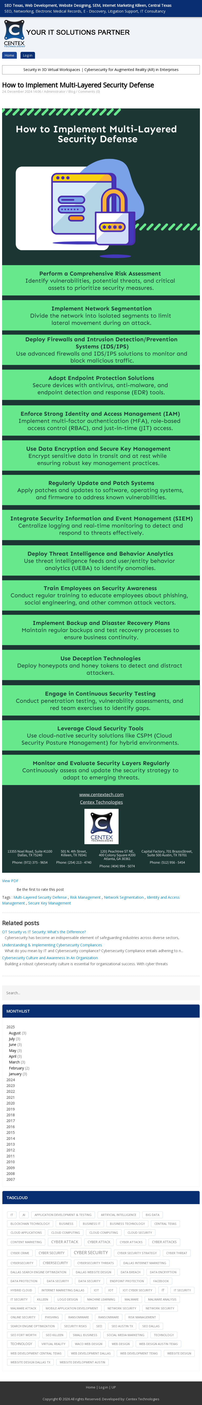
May (12, 1050)
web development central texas (36, 1353)
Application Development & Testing (63, 1215)
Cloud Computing (103, 1232)
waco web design (88, 1344)
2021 (10, 1097)
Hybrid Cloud (21, 1290)
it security (182, 1290)
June (12, 1044)
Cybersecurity (55, 1263)
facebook (161, 1281)
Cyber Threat (176, 1253)
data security (58, 1281)
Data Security (89, 1281)
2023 (10, 1085)
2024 (10, 1079)
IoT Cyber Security (137, 1290)
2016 (10, 1126)
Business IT (91, 1224)
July (12, 1038)
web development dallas (91, 1353)
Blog (71, 91)
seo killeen (54, 1335)
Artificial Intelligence (118, 1215)
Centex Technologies (142, 1399)
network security (122, 1308)
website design (179, 1353)
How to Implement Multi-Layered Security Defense (78, 84)
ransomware (78, 1317)
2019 (10, 1109)
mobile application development (72, 1308)
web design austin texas (158, 1344)
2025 (101, 1050)
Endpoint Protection (127, 1281)
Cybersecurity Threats (95, 1263)
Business (66, 1224)
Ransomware (108, 1317)
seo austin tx (122, 1326)
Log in (27, 55)
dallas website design (93, 1272)
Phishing (52, 1317)
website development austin (82, 1362)
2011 (10, 1156)
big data (152, 1215)
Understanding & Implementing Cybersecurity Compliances (52, 944)
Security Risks (75, 1326)
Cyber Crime (20, 1253)
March (14, 1062)
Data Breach (130, 1272)
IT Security (19, 1299)
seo (99, 1326)
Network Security (160, 1308)
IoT (110, 1290)
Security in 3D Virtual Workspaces (51, 69)
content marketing (26, 1242)
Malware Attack (23, 1308)
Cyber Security (91, 1252)
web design (121, 1344)
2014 (10, 1138)
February (16, 1068)
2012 (10, 1150)
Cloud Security (140, 1232)
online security (23, 1317)
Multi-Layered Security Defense (40, 897)
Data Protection (24, 1281)
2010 (10, 1161)
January (15, 1073)
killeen (42, 1299)
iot (96, 1290)
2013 (10, 1144)
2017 (10, 1120)
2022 (10, 1091)
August (15, 1032)
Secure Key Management (49, 903)
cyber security (51, 1253)
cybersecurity (22, 1263)
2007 (10, 1179)
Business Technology (127, 1224)
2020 (10, 1103)
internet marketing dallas (63, 1290)
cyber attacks (131, 1242)
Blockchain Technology (30, 1224)
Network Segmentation (124, 897)
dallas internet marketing (144, 1263)
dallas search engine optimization (38, 1272)
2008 (10, 1173)
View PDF (10, 880)
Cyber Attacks (164, 1242)
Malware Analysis (162, 1299)
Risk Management (85, 897)
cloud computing (65, 1232)
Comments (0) (89, 91)
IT (12, 1215)
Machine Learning (101, 1299)
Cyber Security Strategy (137, 1253)
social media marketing (125, 1335)
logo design (68, 1299)
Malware (132, 1299)
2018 (10, 1114)
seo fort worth (23, 1335)
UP (114, 1387)
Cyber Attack (64, 1241)
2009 (10, 1167)
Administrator (54, 91)
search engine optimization (33, 1326)
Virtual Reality (53, 1344)
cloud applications (26, 1232)
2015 (10, 1132)
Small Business (85, 1335)
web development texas (139, 1353)
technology (164, 1335)
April (12, 1056)
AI (24, 1215)
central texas (165, 1224)
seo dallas (151, 1326)
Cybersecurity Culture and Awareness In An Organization (50, 957)
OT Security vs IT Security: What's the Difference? (44, 931)
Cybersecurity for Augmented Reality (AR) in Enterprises (131, 69)
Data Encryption (163, 1272)
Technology (21, 1344)
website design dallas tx (30, 1362)
